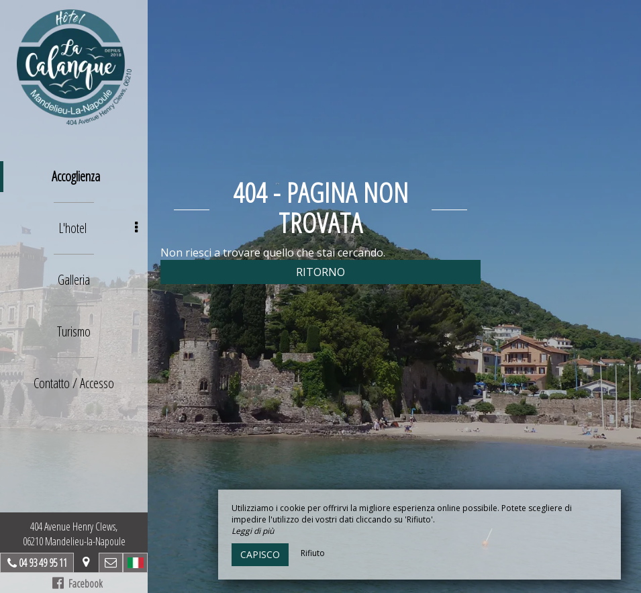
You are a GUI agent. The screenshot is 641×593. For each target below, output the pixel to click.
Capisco (260, 554)
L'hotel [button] (98, 228)
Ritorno (320, 272)
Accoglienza (76, 176)
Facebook (77, 583)
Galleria (74, 280)
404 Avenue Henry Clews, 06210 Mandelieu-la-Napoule (74, 534)
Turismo (74, 331)
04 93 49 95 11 (43, 562)
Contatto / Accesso (74, 383)
